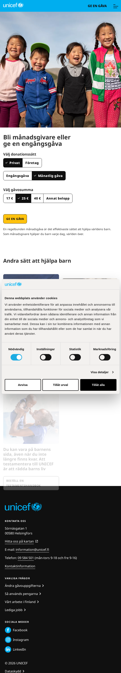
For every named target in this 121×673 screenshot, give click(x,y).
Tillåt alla (98, 385)
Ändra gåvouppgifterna (23, 585)
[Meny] (115, 6)
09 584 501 (26, 558)
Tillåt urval (60, 385)
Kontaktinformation (20, 566)
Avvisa (23, 385)
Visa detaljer (100, 372)
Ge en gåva (97, 6)
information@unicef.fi (32, 549)
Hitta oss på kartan (19, 541)
